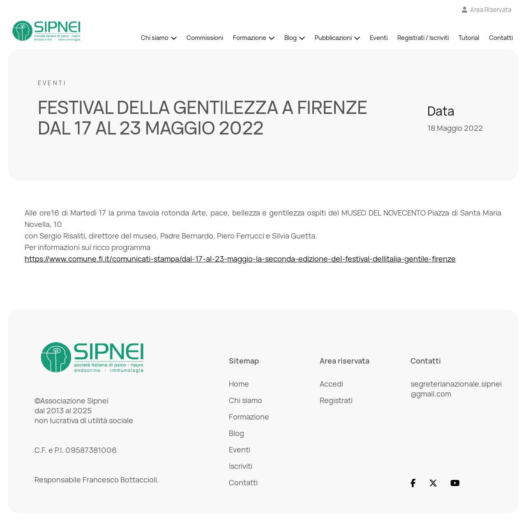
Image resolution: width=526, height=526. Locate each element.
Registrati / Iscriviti (423, 38)
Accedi (331, 384)
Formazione (249, 38)
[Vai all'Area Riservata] (487, 9)
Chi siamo (154, 38)
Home (239, 384)
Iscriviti (240, 466)
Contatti (501, 38)
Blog (290, 38)
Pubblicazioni (333, 38)
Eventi (379, 38)
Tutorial (469, 38)
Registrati (336, 400)
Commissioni (205, 38)
